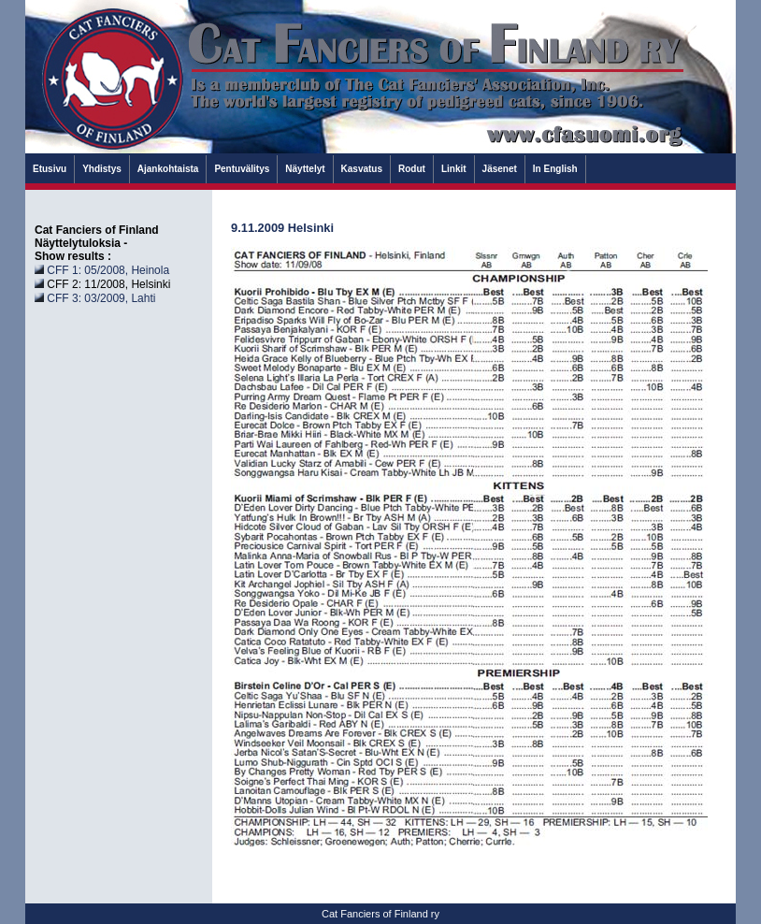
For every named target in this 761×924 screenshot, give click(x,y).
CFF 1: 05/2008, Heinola (108, 270)
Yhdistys (102, 169)
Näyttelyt (304, 169)
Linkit (454, 169)
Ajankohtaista (168, 169)
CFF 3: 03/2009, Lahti (101, 298)
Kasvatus (361, 169)
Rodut (411, 169)
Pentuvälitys (241, 169)
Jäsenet (499, 169)
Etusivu (49, 169)
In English (555, 169)
